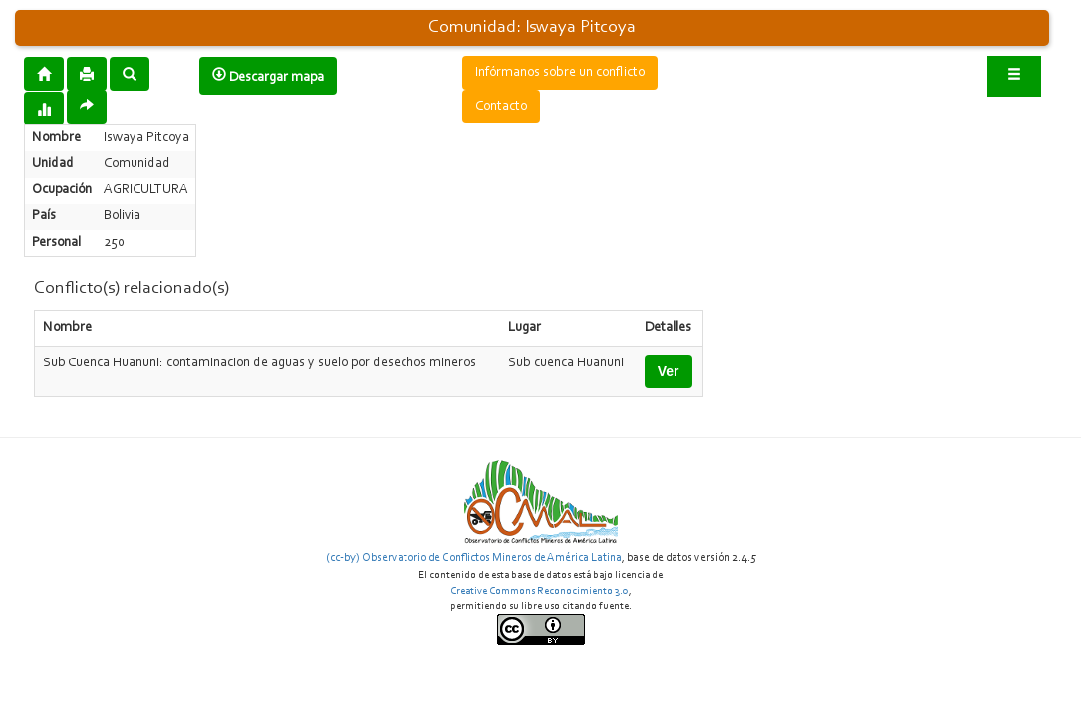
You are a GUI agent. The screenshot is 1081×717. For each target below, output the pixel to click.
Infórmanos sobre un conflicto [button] (560, 73)
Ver (668, 371)
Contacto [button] (501, 107)
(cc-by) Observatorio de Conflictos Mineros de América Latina (474, 558)
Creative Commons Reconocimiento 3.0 (539, 591)
